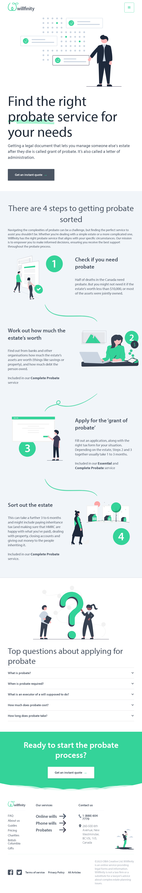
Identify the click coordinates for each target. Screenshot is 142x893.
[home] (22, 7)
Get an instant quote (31, 175)
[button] (129, 7)
